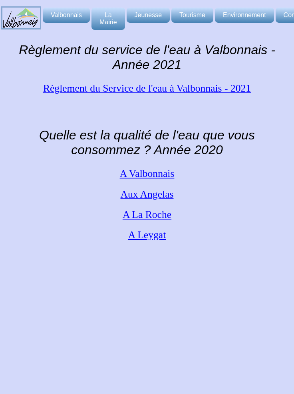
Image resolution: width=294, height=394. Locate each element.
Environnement (244, 15)
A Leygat (147, 235)
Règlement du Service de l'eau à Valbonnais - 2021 (147, 88)
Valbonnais (66, 15)
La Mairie (108, 18)
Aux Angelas (147, 194)
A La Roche (147, 214)
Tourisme (192, 15)
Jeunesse (148, 15)
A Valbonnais (147, 173)
